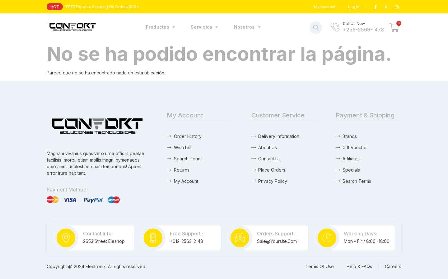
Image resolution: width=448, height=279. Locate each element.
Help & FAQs (359, 266)
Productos (160, 27)
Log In (353, 6)
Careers (393, 266)
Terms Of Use (320, 266)
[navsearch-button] (316, 27)
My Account (324, 6)
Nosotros (247, 27)
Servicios (204, 27)
